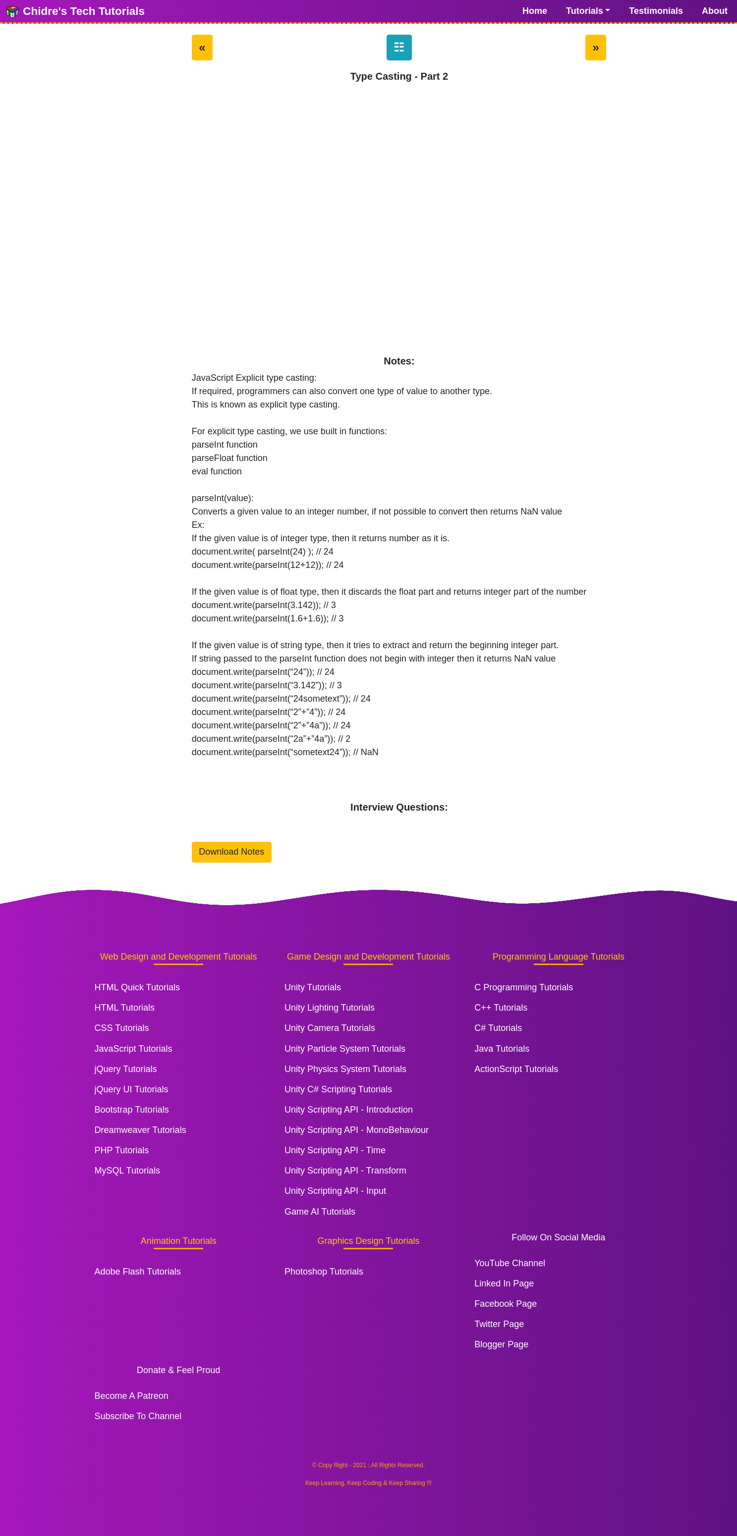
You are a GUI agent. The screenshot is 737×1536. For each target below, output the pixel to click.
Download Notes (231, 852)
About (715, 11)
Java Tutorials (501, 1049)
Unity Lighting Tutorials (329, 1008)
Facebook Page (505, 1304)
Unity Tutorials (312, 987)
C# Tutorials (498, 1028)
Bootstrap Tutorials (132, 1110)
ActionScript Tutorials (516, 1069)
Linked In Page (504, 1283)
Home (534, 11)
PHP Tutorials (122, 1150)
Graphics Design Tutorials (368, 1241)
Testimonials (656, 11)
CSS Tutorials (122, 1028)
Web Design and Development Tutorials (178, 957)
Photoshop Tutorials (323, 1272)
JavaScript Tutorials (133, 1049)
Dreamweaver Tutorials (140, 1130)
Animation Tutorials (179, 1241)
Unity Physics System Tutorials (345, 1069)
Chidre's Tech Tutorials (75, 11)
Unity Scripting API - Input (335, 1191)
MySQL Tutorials (127, 1171)
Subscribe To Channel (138, 1416)
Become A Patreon (132, 1396)
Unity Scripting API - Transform (345, 1171)
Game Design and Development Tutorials (368, 957)
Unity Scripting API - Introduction (348, 1110)
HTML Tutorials (125, 1008)
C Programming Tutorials (523, 987)
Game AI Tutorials (319, 1212)
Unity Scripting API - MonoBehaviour (356, 1130)
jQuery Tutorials (126, 1069)
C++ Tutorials (500, 1008)
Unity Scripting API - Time (335, 1150)
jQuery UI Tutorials (132, 1089)
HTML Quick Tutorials (137, 987)
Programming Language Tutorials (558, 957)
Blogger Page (501, 1344)
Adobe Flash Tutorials (138, 1272)
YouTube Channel (509, 1263)
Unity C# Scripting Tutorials (338, 1089)
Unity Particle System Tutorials (344, 1049)
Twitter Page (499, 1324)
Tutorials (584, 11)
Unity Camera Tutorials (329, 1028)
